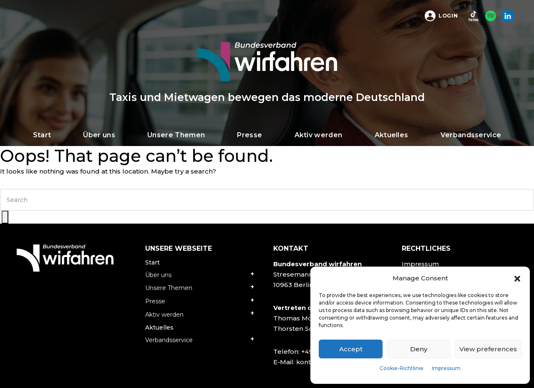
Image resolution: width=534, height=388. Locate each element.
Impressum (446, 368)
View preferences (488, 349)
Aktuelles (159, 327)
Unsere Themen (168, 288)
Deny (418, 349)
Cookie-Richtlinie (401, 368)
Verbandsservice (169, 340)
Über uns (158, 275)
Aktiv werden (164, 314)
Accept (351, 349)
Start (152, 262)
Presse (155, 301)
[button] (517, 278)
